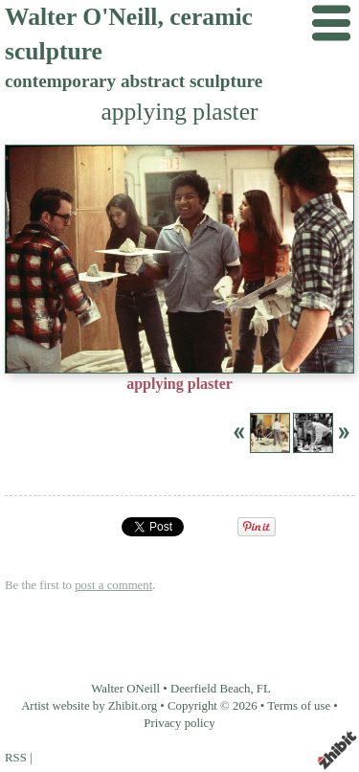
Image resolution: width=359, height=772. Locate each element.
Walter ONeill (125, 688)
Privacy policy (179, 723)
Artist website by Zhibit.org (89, 706)
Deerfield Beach (210, 688)
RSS (16, 757)
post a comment (113, 585)
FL (264, 688)
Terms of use (298, 706)
